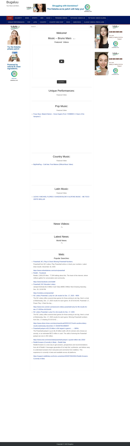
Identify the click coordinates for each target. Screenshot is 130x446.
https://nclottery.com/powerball (43, 293)
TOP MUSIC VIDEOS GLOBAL (97, 18)
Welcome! (61, 33)
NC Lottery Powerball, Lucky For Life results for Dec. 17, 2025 (54, 312)
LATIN (35, 22)
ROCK (68, 22)
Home (10, 18)
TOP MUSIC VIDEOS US (77, 18)
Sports (34, 18)
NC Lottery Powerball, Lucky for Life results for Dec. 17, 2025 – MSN (56, 295)
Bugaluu (12, 2)
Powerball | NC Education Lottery (44, 284)
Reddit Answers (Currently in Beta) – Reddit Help (49, 342)
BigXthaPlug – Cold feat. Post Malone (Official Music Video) (53, 164)
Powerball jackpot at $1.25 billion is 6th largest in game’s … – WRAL (56, 328)
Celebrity (18, 18)
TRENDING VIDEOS (61, 18)
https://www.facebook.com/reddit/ (44, 282)
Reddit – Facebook (39, 273)
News (27, 18)
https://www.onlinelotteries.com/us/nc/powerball (49, 270)
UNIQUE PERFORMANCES (16, 22)
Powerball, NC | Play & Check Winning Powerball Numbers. (53, 261)
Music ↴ (49, 18)
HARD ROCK (77, 22)
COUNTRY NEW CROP (56, 22)
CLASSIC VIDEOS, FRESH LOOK (94, 22)
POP (28, 22)
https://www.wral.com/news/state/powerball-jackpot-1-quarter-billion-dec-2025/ (59, 340)
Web (41, 18)
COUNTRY (43, 22)
